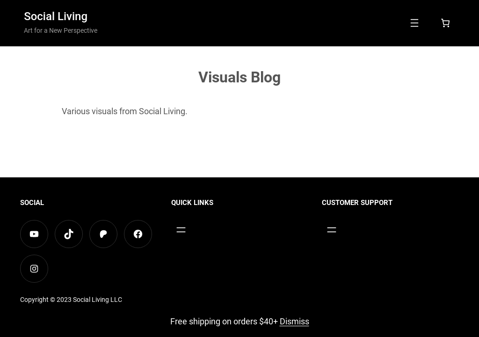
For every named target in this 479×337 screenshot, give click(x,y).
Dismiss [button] (294, 321)
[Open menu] (414, 23)
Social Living (55, 16)
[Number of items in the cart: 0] (445, 23)
